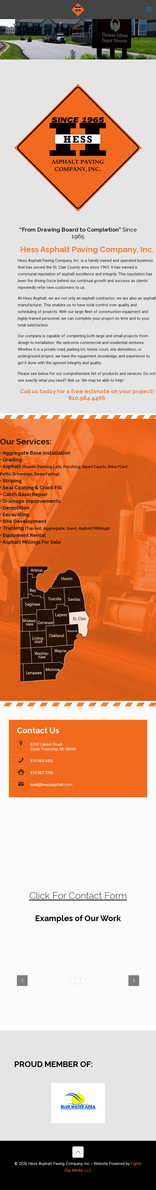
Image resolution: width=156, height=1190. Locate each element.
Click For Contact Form (78, 898)
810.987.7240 (41, 772)
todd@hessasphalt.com (51, 784)
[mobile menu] (148, 9)
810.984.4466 (41, 761)
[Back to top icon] (78, 1152)
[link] (78, 1103)
